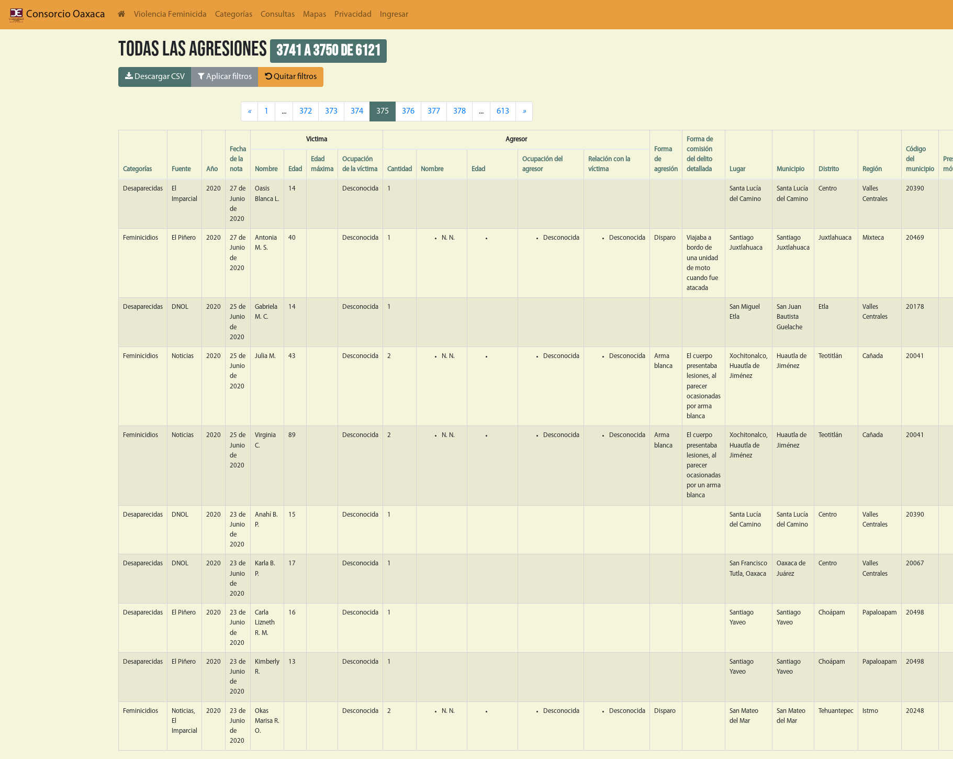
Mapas (314, 14)
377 (434, 111)
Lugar (737, 169)
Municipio (790, 169)
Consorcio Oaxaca (56, 15)
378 (459, 111)
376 (408, 111)
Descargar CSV (155, 76)
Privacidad (353, 14)
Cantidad (399, 169)
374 (357, 111)
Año (212, 169)
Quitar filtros (291, 76)
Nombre (266, 169)
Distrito (829, 169)
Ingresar (394, 14)
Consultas (278, 14)
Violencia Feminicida (170, 14)
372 (305, 111)
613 (503, 111)
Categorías (233, 14)
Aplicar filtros (225, 76)
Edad (295, 169)
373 (331, 111)
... (481, 111)
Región (872, 169)
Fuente (181, 169)
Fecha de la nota (238, 159)
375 (382, 111)
